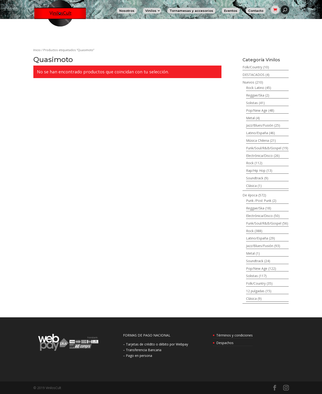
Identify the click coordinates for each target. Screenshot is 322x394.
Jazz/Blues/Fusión (259, 125)
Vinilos (150, 11)
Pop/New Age (256, 110)
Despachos (225, 343)
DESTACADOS (254, 74)
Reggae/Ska (255, 95)
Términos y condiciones (234, 335)
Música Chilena (257, 140)
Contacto (255, 11)
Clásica (251, 185)
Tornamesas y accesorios (191, 11)
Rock (250, 163)
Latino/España (257, 133)
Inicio (37, 50)
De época (250, 195)
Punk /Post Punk (258, 200)
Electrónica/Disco (259, 155)
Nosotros (126, 11)
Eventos (230, 11)
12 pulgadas (255, 291)
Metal (250, 118)
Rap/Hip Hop (255, 170)
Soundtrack (254, 178)
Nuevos (248, 82)
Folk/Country (252, 67)
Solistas (252, 103)
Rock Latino (255, 87)
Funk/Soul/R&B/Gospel (263, 148)
